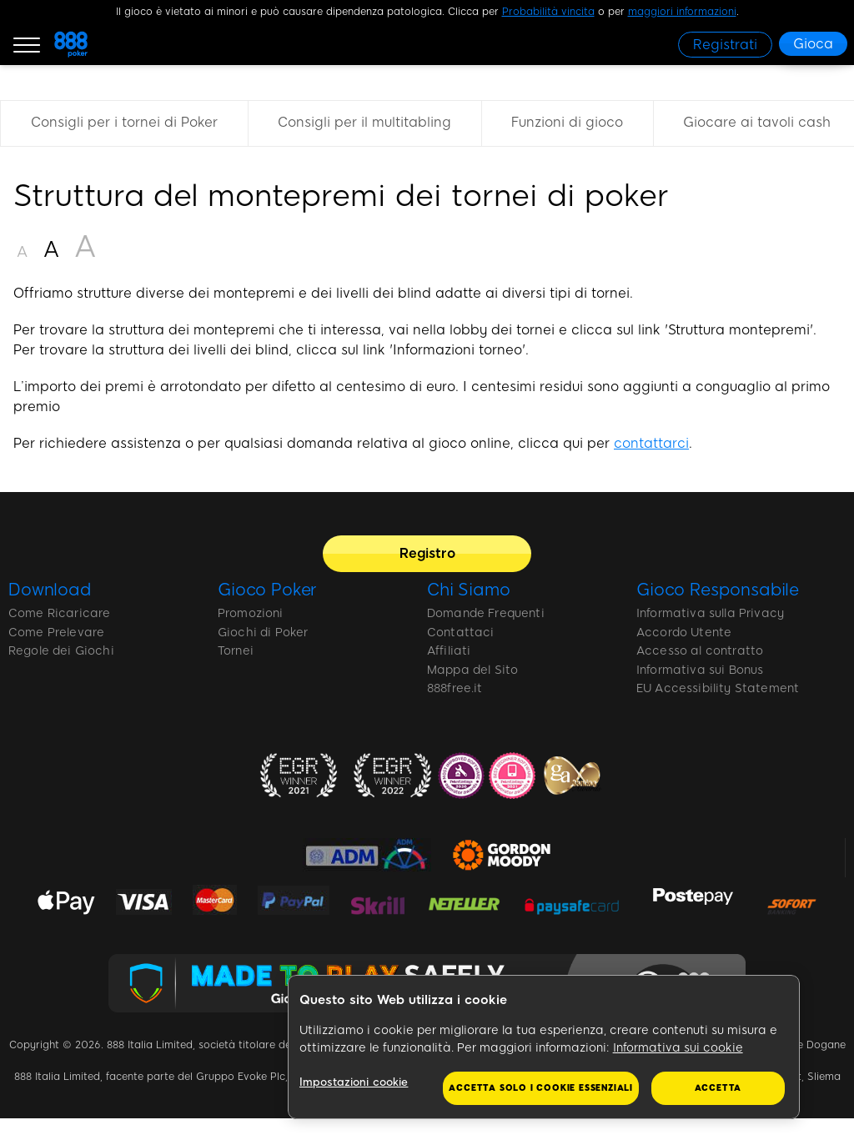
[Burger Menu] (26, 44)
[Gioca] (813, 44)
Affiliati (448, 651)
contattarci (651, 443)
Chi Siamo (468, 590)
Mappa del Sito (472, 670)
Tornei (236, 651)
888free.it (455, 688)
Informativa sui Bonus (699, 670)
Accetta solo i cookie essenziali (541, 1087)
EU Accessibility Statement (717, 688)
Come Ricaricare (59, 613)
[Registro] (427, 553)
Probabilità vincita (548, 12)
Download (50, 590)
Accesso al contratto (699, 651)
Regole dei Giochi (61, 651)
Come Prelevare (56, 632)
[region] (544, 1047)
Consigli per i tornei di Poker (124, 122)
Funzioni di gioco (567, 122)
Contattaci (461, 632)
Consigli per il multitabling (364, 122)
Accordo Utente (683, 632)
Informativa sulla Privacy (710, 613)
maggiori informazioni (682, 12)
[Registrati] (725, 45)
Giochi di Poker (263, 632)
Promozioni (251, 613)
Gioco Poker (267, 590)
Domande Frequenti (486, 613)
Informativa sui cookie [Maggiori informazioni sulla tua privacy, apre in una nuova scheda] (678, 1048)
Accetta (718, 1087)
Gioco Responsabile (717, 590)
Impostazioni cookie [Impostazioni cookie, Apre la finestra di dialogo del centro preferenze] (356, 1082)
